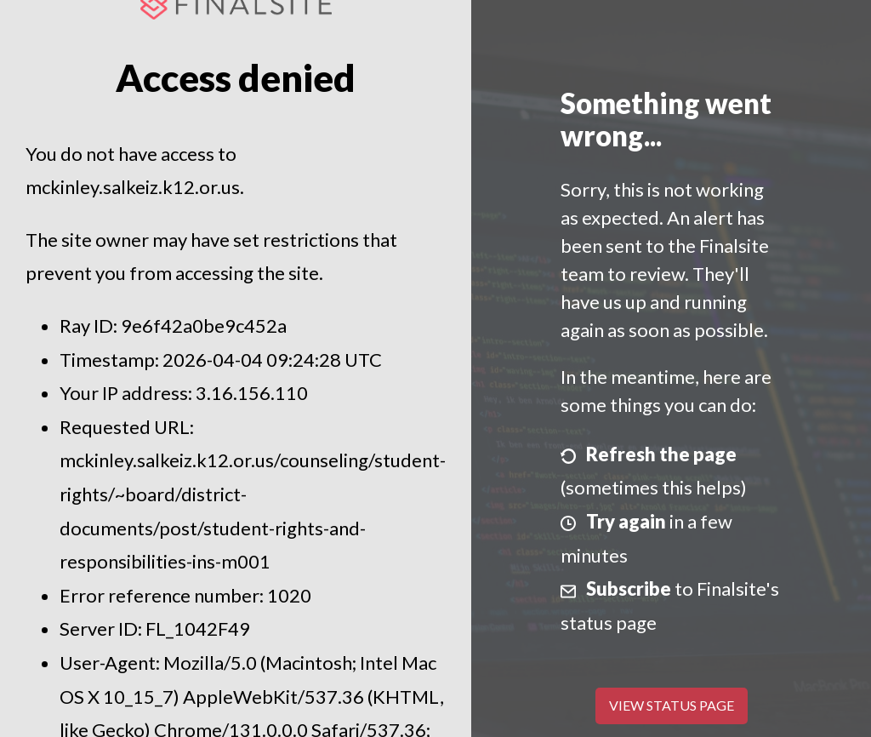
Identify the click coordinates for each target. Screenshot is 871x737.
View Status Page (671, 705)
